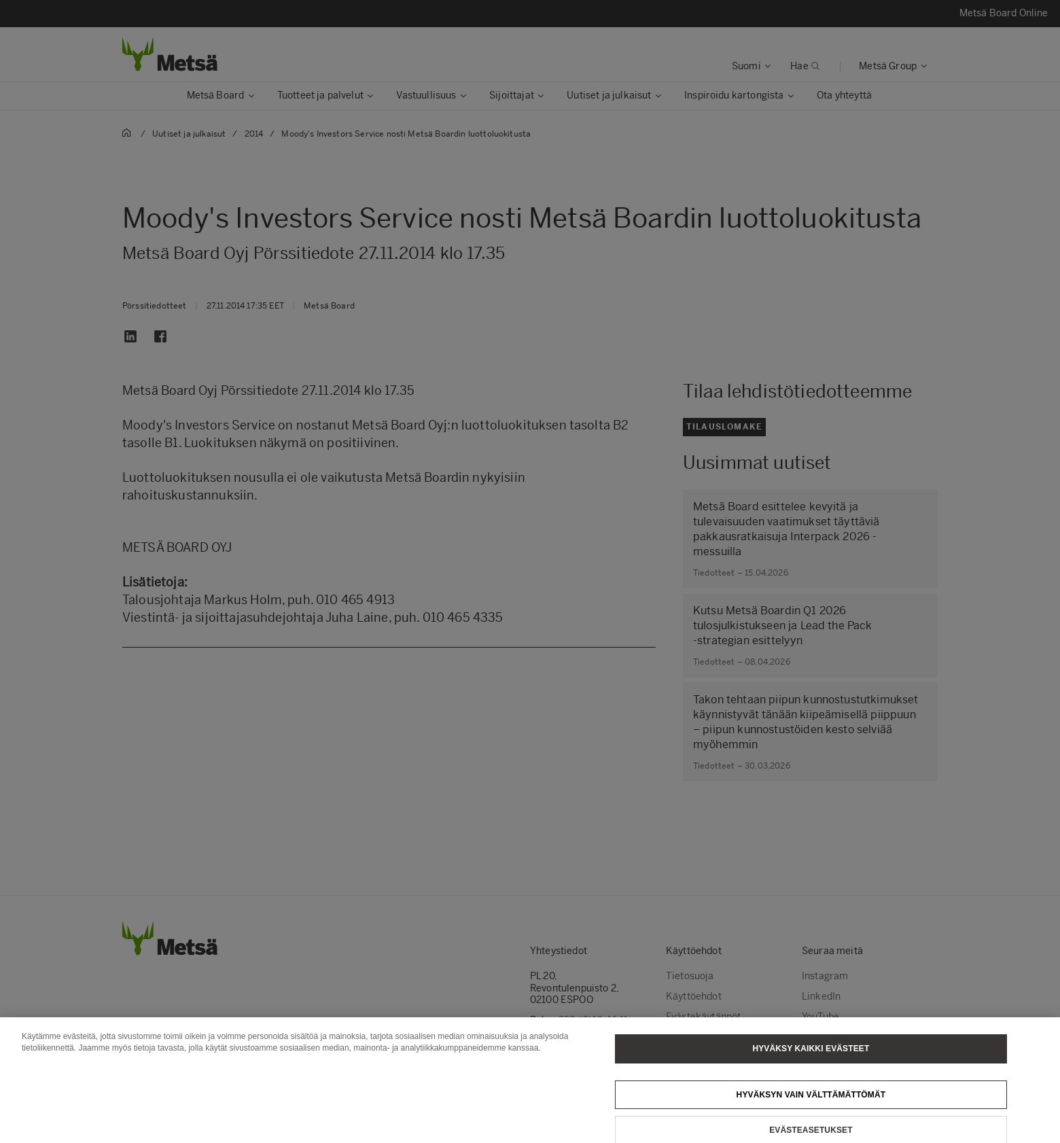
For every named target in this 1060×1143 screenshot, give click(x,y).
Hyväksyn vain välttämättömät (811, 1102)
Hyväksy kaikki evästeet (810, 1056)
